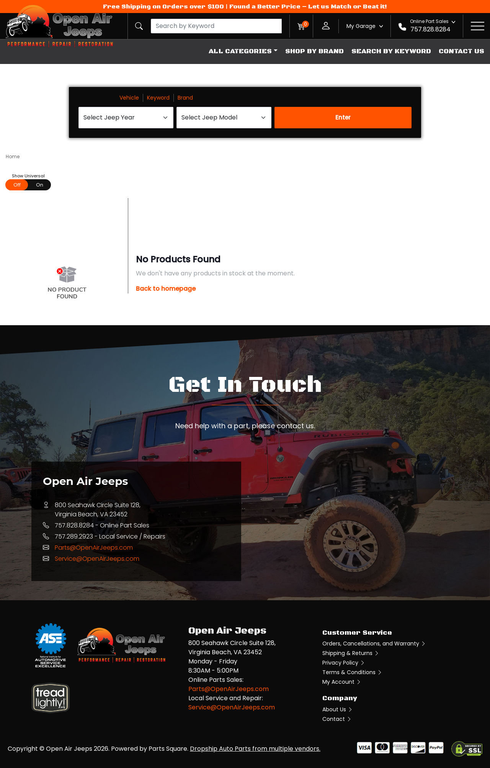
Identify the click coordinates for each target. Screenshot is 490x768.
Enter (343, 117)
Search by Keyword (391, 51)
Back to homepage (166, 288)
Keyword (158, 98)
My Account (341, 682)
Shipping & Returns (350, 653)
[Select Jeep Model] (223, 117)
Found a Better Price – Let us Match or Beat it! (308, 6)
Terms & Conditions (352, 672)
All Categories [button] (240, 51)
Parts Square (168, 748)
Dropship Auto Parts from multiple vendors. (255, 748)
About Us (337, 709)
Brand (185, 98)
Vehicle (129, 98)
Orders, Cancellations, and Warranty (374, 643)
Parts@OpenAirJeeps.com (94, 547)
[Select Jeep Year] (125, 117)
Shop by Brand (314, 51)
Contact (337, 719)
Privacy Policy (343, 662)
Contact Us (461, 51)
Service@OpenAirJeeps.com (97, 558)
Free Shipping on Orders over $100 (163, 6)
